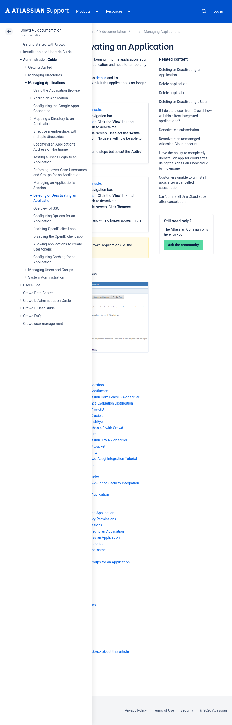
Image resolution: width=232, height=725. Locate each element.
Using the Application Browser (57, 90)
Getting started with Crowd (44, 44)
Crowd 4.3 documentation (41, 30)
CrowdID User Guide (39, 308)
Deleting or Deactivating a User (183, 102)
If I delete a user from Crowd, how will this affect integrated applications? (185, 116)
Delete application (173, 84)
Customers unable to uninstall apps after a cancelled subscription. (182, 182)
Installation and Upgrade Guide (47, 52)
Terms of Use (163, 710)
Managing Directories (45, 75)
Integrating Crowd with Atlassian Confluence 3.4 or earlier (94, 397)
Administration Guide (40, 60)
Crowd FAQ (32, 316)
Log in (218, 11)
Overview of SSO (46, 208)
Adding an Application (50, 98)
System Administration (46, 277)
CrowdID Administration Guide (47, 300)
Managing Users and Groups (50, 270)
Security (186, 710)
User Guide (31, 285)
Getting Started (40, 67)
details (101, 78)
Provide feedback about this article (101, 651)
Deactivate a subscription (179, 130)
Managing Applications (46, 83)
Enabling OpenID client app (54, 229)
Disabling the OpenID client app (58, 236)
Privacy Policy (136, 710)
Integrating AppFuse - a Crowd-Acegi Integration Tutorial (93, 459)
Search (204, 11)
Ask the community (183, 245)
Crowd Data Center (38, 293)
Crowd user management (43, 324)
